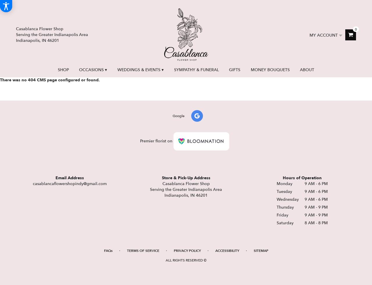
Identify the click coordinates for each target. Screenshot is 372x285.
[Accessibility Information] (6, 6)
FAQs (108, 250)
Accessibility (227, 250)
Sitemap (261, 250)
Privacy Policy (187, 250)
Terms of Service (143, 250)
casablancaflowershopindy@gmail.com (70, 184)
